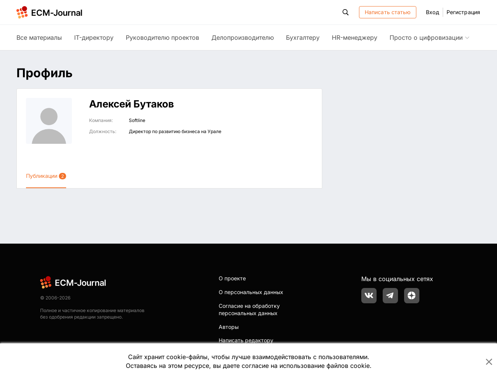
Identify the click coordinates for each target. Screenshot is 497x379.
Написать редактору (246, 340)
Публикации (46, 175)
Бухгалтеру (303, 37)
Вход (432, 12)
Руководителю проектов (162, 37)
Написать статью (388, 12)
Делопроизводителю (242, 37)
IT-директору (94, 37)
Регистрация (463, 12)
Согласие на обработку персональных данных (249, 310)
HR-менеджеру (354, 37)
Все (39, 37)
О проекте (232, 278)
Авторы (229, 327)
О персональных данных (251, 292)
